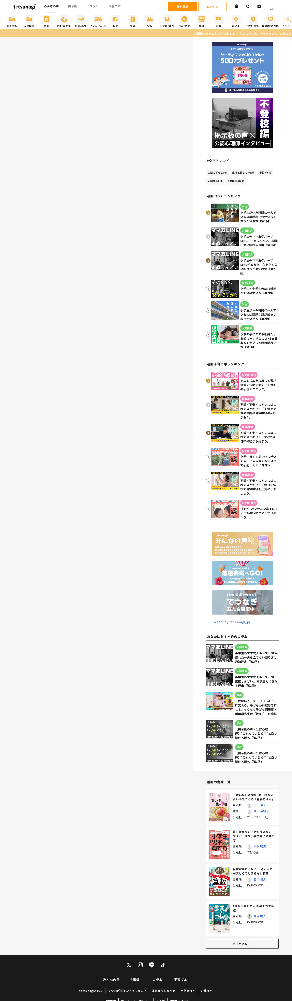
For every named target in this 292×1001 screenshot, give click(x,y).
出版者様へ (188, 991)
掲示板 (72, 6)
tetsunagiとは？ (91, 991)
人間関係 (215, 181)
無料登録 (182, 6)
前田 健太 (259, 879)
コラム (93, 6)
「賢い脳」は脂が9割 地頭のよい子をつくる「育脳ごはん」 (254, 797)
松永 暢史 (259, 846)
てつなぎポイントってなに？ (127, 991)
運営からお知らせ (164, 991)
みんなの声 (51, 6)
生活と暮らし (217, 172)
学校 (265, 172)
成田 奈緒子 (261, 811)
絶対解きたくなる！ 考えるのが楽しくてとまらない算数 (253, 871)
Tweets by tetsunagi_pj (231, 621)
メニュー (274, 7)
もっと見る (242, 944)
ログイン (212, 6)
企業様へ (207, 991)
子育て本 (115, 6)
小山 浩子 (259, 805)
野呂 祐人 (259, 916)
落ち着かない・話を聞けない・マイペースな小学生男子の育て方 (254, 836)
